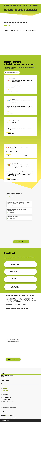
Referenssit (5, 388)
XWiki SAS (7, 415)
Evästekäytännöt (13, 418)
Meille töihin (5, 390)
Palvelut (4, 386)
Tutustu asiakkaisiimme (12, 72)
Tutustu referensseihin (13, 359)
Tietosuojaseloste (4, 418)
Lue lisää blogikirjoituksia (21, 242)
